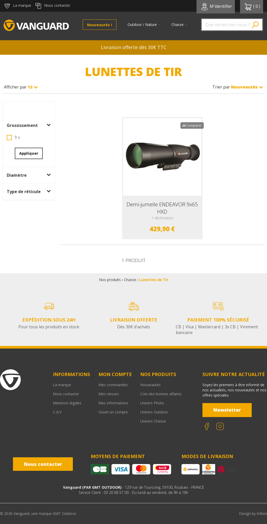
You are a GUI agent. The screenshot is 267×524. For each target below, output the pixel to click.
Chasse (130, 279)
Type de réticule (29, 191)
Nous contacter (66, 393)
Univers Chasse (153, 421)
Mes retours (109, 393)
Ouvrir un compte (113, 412)
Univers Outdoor (154, 412)
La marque (62, 384)
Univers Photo (152, 402)
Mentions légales (67, 402)
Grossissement (29, 125)
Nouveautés (150, 384)
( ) (252, 7)
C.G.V (57, 412)
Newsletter (227, 410)
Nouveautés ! (99, 24)
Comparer (192, 125)
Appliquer (28, 153)
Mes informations (113, 402)
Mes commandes (113, 384)
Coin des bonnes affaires (161, 393)
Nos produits (110, 279)
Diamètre (29, 175)
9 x (17, 137)
